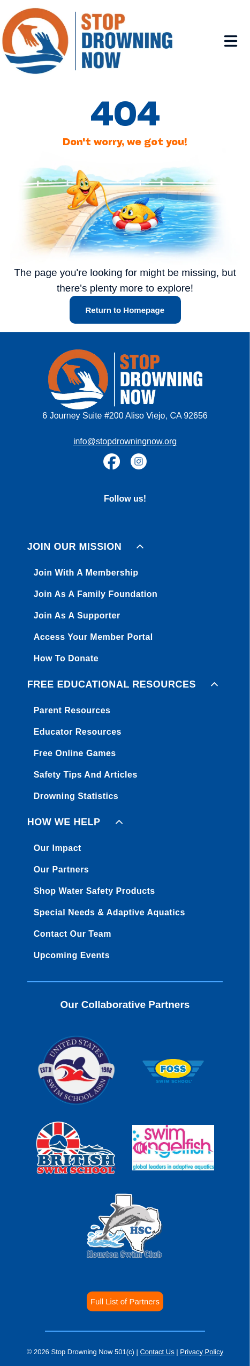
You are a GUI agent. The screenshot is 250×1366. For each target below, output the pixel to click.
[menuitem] (125, 600)
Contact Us (157, 1352)
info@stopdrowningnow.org (125, 441)
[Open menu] (230, 41)
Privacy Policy (201, 1352)
